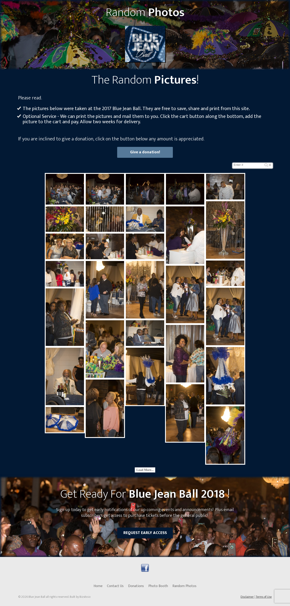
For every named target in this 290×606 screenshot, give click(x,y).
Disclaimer (247, 596)
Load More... (145, 470)
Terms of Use (264, 596)
